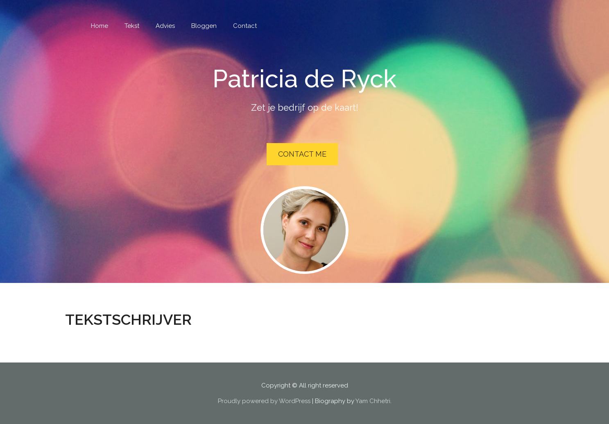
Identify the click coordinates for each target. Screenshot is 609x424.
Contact (245, 26)
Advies (165, 26)
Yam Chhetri (372, 401)
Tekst (132, 26)
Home (99, 26)
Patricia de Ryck (304, 78)
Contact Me (302, 154)
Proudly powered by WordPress (264, 401)
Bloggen (204, 26)
